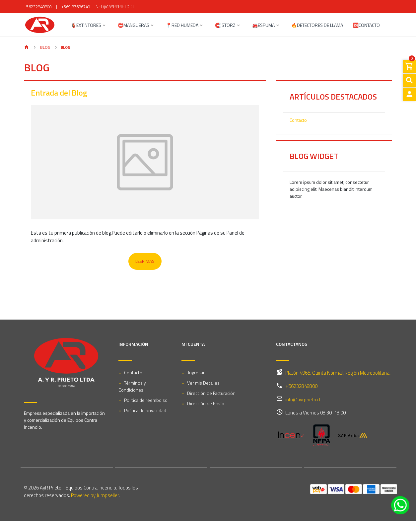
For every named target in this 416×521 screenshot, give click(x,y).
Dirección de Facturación (211, 393)
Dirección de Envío (205, 403)
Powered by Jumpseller (95, 495)
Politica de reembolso (146, 400)
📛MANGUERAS (133, 26)
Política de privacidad (145, 410)
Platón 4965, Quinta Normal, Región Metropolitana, (337, 373)
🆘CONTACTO (366, 26)
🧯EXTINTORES (86, 26)
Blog (44, 47)
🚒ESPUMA (263, 26)
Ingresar (196, 372)
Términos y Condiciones (132, 386)
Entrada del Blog (59, 93)
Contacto (298, 119)
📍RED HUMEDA (182, 26)
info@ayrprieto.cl (115, 6)
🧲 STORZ (225, 26)
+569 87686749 (75, 6)
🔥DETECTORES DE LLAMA (317, 26)
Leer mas (145, 261)
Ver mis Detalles (203, 382)
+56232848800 (38, 6)
